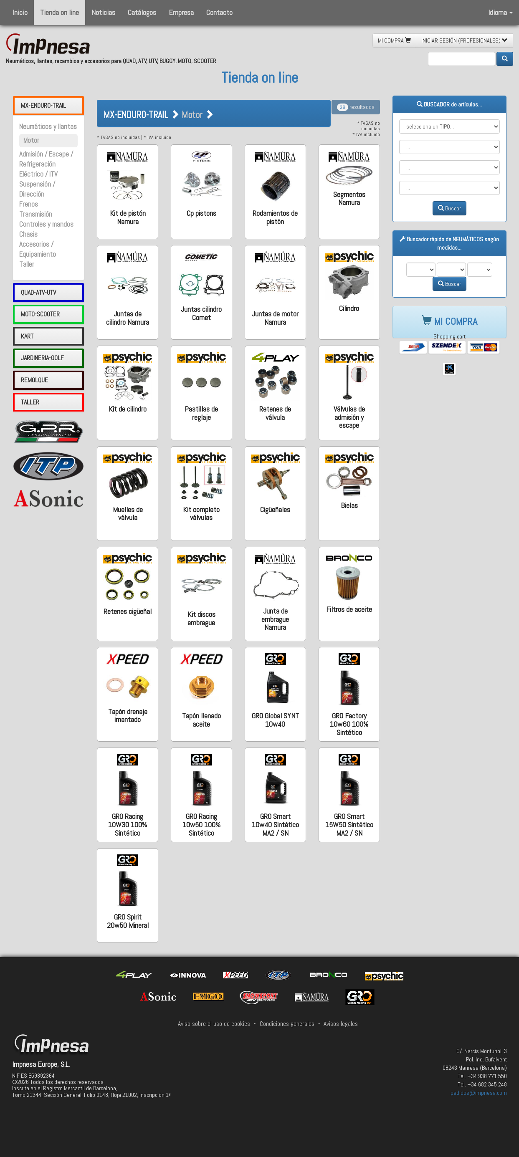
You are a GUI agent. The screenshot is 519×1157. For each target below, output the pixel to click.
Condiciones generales (287, 1024)
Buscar (449, 208)
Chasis (28, 234)
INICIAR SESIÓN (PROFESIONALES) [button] (464, 40)
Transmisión (35, 214)
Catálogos (142, 12)
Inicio (20, 12)
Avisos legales (341, 1024)
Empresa (181, 12)
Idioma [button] (500, 12)
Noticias (103, 12)
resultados (356, 107)
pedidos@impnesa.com (479, 1092)
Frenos (28, 204)
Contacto (219, 12)
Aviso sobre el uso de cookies (214, 1024)
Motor (31, 140)
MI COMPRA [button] (394, 40)
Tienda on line (59, 12)
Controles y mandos (46, 224)
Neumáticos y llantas (48, 126)
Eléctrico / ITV (38, 174)
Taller (26, 264)
